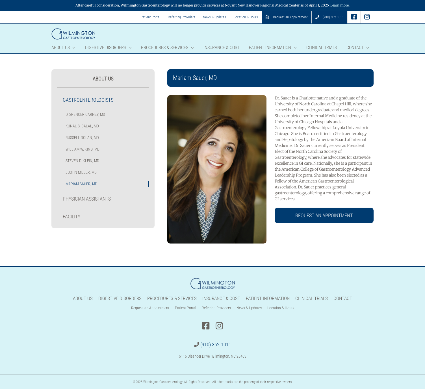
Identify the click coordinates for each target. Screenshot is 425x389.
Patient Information (268, 298)
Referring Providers (216, 308)
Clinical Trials (311, 298)
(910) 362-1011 (215, 344)
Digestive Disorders (120, 298)
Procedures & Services (172, 298)
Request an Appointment (150, 308)
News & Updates (249, 308)
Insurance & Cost (221, 298)
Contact (342, 298)
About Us (83, 298)
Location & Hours (280, 308)
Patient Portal (185, 308)
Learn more (339, 5)
